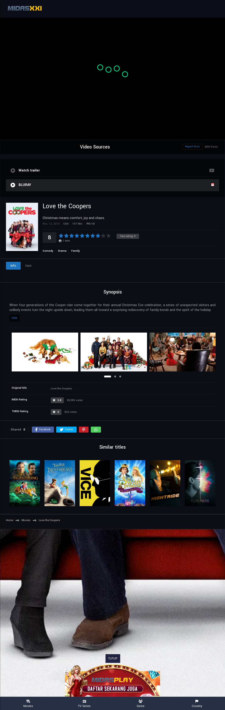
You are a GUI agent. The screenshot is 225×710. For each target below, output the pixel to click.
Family (75, 250)
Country (197, 704)
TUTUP (112, 658)
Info (13, 266)
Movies (28, 704)
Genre (141, 704)
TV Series (84, 704)
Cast (28, 266)
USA (14, 318)
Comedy (48, 250)
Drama (62, 250)
